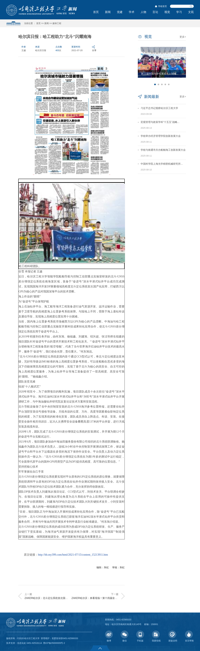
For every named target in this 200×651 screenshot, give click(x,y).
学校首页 (162, 6)
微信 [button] (124, 636)
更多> (183, 36)
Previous (141, 66)
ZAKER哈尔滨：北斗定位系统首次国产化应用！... (52, 598)
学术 (131, 12)
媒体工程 (56, 23)
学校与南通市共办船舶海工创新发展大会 (163, 150)
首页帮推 (189, 636)
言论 (155, 12)
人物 (143, 12)
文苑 (191, 12)
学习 (179, 12)
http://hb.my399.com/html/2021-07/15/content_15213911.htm (73, 554)
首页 (96, 12)
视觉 (167, 12)
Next (182, 66)
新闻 (108, 12)
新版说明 (172, 636)
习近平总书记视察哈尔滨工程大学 (159, 108)
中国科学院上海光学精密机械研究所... (162, 163)
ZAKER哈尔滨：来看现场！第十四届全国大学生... (99, 598)
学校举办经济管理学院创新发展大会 (161, 136)
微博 (109, 636)
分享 (94, 48)
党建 (119, 12)
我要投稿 (156, 636)
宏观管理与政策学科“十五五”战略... (160, 122)
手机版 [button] (140, 636)
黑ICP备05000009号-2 (54, 643)
